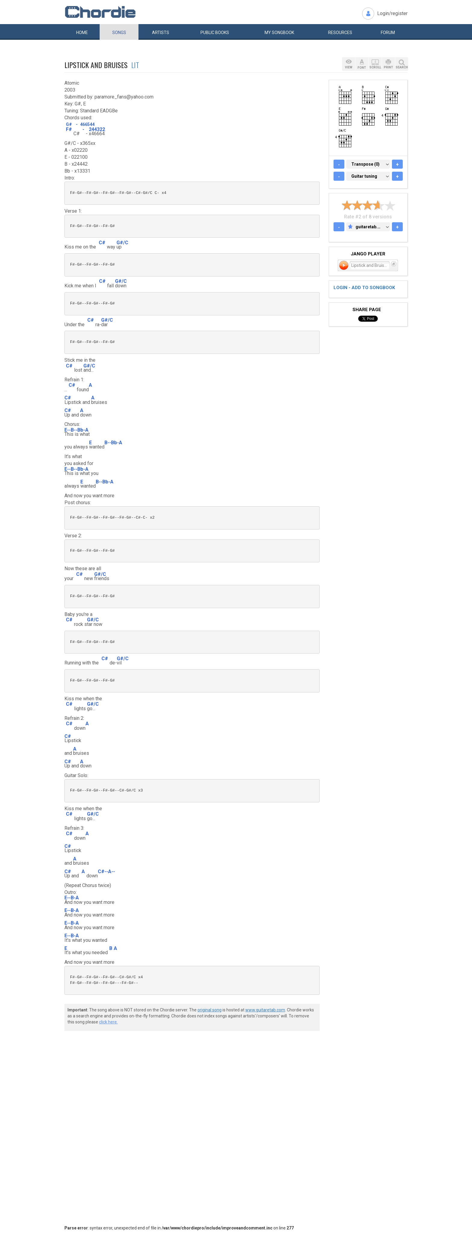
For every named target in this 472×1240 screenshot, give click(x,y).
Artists (160, 32)
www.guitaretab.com (265, 1009)
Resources (340, 32)
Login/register (392, 13)
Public (214, 32)
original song (209, 1009)
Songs (119, 32)
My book (279, 32)
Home (82, 32)
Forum (388, 32)
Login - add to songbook (364, 287)
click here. (108, 1022)
